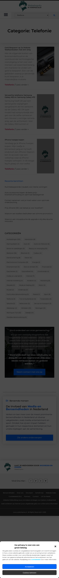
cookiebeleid (35, 568)
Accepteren (29, 575)
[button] (55, 555)
